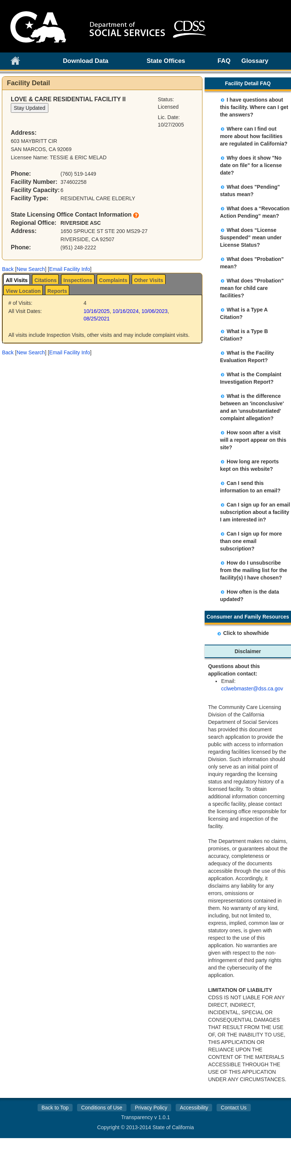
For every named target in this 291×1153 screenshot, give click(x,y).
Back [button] (7, 269)
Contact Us (233, 1108)
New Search (30, 269)
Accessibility (194, 1108)
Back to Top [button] (54, 1108)
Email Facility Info (69, 269)
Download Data (85, 60)
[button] (7, 269)
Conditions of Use (101, 1108)
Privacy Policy (151, 1108)
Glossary (255, 60)
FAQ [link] (224, 60)
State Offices (166, 60)
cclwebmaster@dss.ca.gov (252, 689)
